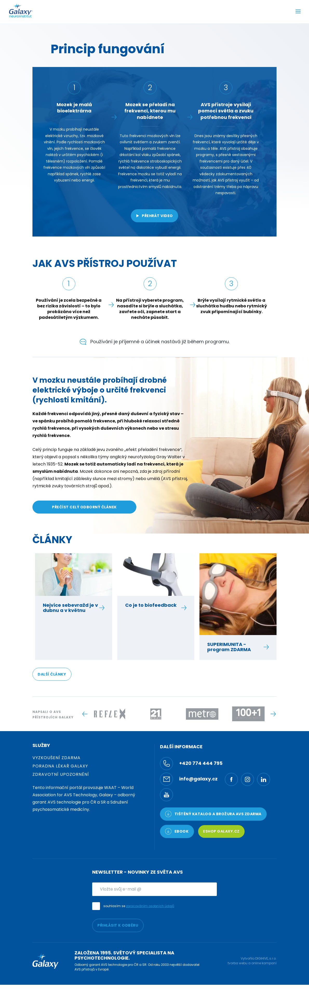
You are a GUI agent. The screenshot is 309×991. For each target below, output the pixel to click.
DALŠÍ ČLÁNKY (52, 674)
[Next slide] (273, 714)
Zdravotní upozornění (60, 774)
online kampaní (264, 963)
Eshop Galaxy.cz (221, 831)
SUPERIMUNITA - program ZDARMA (235, 647)
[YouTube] (166, 794)
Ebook (177, 831)
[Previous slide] (84, 714)
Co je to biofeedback (153, 605)
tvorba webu (237, 963)
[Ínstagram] (247, 779)
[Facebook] (231, 779)
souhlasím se (138, 906)
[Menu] (298, 12)
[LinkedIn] (263, 779)
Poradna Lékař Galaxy (60, 766)
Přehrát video (154, 215)
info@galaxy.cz (189, 779)
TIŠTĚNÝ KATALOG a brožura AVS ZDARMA (213, 814)
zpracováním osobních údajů (150, 906)
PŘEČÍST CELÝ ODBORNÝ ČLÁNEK (84, 507)
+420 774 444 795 (191, 763)
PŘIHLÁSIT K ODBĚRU (117, 925)
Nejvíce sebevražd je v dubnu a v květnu (71, 608)
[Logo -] (109, 714)
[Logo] (21, 10)
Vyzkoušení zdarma (56, 758)
